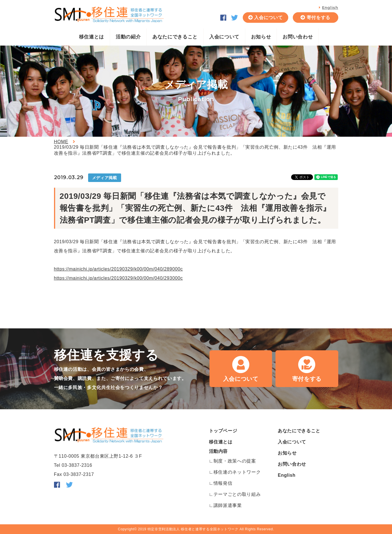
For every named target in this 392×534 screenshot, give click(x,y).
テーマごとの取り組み (237, 494)
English (330, 7)
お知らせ (261, 37)
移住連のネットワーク (237, 472)
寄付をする (318, 17)
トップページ (223, 430)
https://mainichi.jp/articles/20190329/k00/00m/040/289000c (118, 269)
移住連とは (91, 37)
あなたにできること (175, 37)
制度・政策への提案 (234, 461)
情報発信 (223, 483)
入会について (268, 17)
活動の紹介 (128, 37)
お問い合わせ (298, 37)
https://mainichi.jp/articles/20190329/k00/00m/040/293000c (118, 278)
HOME (61, 141)
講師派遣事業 (227, 505)
